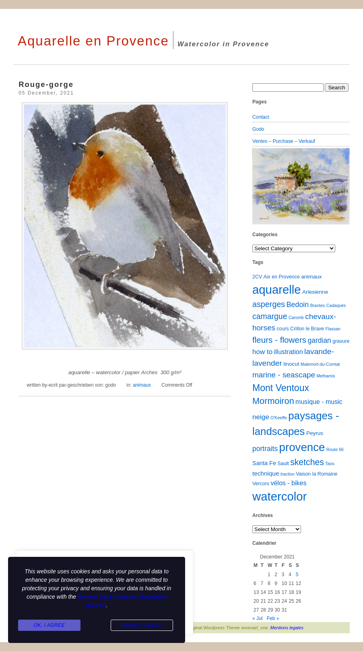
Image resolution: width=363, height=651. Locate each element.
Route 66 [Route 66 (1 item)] (335, 449)
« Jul (257, 618)
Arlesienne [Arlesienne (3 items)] (315, 292)
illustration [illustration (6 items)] (288, 351)
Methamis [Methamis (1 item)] (325, 375)
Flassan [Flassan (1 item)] (333, 328)
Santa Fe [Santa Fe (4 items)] (264, 463)
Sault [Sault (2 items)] (283, 463)
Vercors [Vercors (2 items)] (260, 483)
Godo (258, 129)
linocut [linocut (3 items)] (291, 364)
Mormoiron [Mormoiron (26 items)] (273, 401)
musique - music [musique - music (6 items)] (318, 401)
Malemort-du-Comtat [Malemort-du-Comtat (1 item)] (320, 364)
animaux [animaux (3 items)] (311, 277)
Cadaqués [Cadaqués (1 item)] (336, 305)
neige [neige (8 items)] (260, 417)
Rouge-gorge (46, 84)
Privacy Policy (141, 625)
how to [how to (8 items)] (262, 352)
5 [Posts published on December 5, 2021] (297, 574)
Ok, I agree (49, 625)
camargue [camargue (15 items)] (269, 316)
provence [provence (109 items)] (302, 447)
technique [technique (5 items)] (265, 473)
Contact (260, 117)
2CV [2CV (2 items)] (257, 277)
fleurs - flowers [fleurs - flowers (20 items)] (279, 339)
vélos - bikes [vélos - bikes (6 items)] (288, 482)
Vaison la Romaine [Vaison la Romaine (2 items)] (316, 474)
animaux (142, 385)
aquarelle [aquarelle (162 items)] (276, 289)
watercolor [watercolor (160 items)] (279, 496)
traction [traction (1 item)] (287, 474)
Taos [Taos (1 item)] (329, 463)
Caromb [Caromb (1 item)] (296, 317)
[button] (259, 186)
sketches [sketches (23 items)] (307, 462)
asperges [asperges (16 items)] (268, 304)
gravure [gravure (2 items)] (340, 341)
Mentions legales (287, 627)
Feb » (273, 618)
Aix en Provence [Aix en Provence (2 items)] (282, 277)
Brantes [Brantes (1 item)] (317, 305)
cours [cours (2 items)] (282, 329)
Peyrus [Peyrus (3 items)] (314, 433)
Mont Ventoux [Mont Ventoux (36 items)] (280, 388)
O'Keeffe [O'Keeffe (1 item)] (278, 417)
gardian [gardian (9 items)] (319, 340)
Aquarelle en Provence (93, 40)
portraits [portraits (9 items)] (265, 449)
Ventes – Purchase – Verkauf (283, 141)
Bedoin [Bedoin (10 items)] (298, 305)
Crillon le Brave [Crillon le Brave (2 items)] (307, 329)
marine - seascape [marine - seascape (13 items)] (283, 375)
